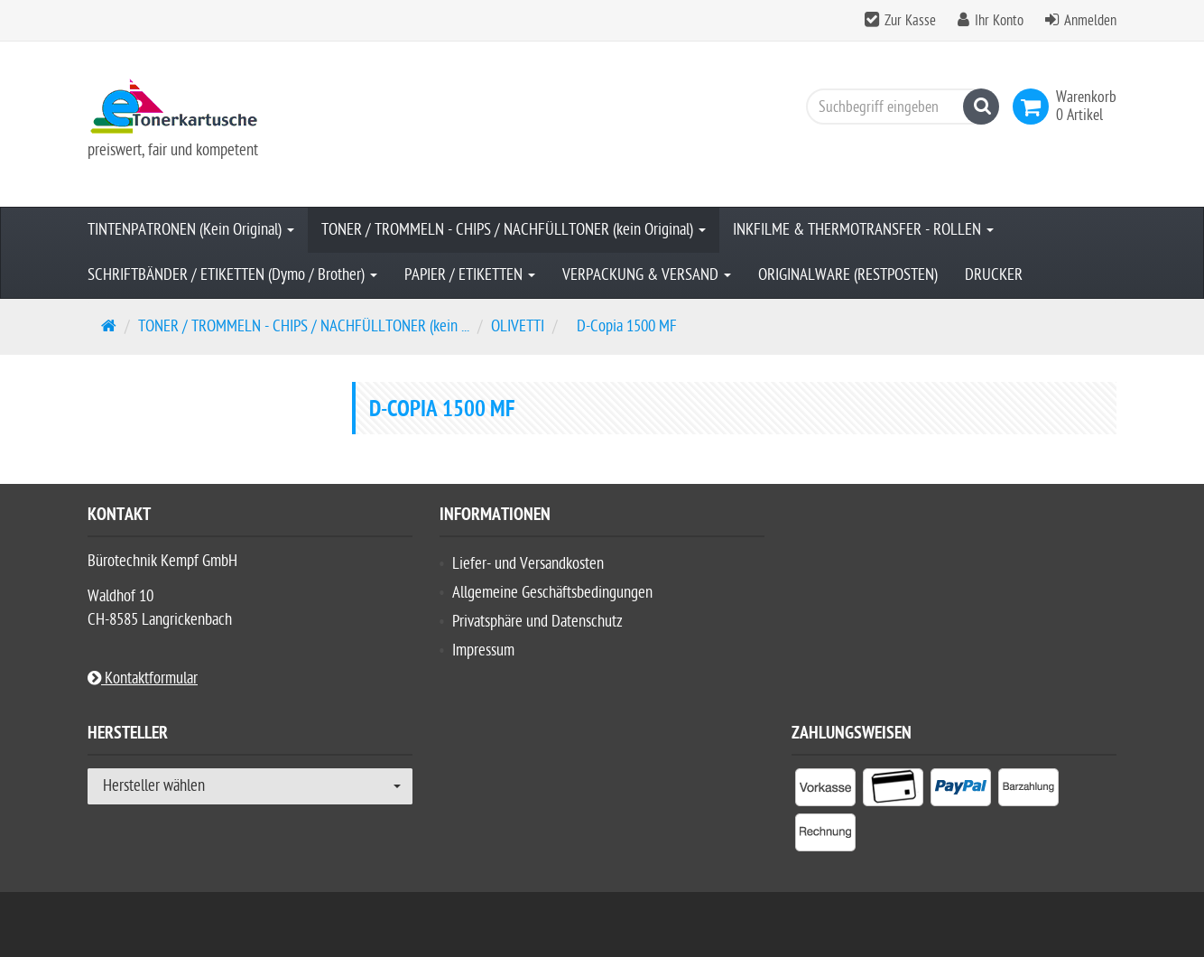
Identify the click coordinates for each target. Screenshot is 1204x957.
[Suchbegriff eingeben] (898, 106)
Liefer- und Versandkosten (528, 563)
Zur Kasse (910, 21)
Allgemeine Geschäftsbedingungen (552, 592)
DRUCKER (994, 274)
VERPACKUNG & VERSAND (646, 274)
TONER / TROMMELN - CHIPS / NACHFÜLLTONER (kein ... (303, 326)
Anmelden (1090, 21)
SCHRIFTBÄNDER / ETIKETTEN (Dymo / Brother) (232, 274)
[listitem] (825, 790)
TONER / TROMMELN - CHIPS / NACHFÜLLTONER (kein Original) (513, 229)
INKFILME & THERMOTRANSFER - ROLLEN (863, 229)
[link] (1034, 106)
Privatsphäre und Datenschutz (537, 621)
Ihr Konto (999, 21)
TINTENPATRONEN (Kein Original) (191, 229)
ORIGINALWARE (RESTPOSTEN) (848, 274)
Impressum (483, 650)
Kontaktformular (143, 678)
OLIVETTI (517, 326)
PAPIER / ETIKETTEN (469, 274)
